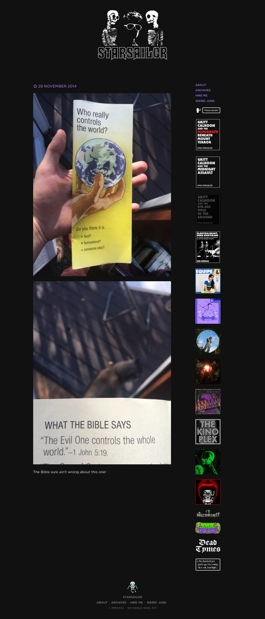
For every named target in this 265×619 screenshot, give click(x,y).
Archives (203, 90)
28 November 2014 (56, 86)
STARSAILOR (132, 597)
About (200, 85)
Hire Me (201, 95)
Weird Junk (205, 101)
